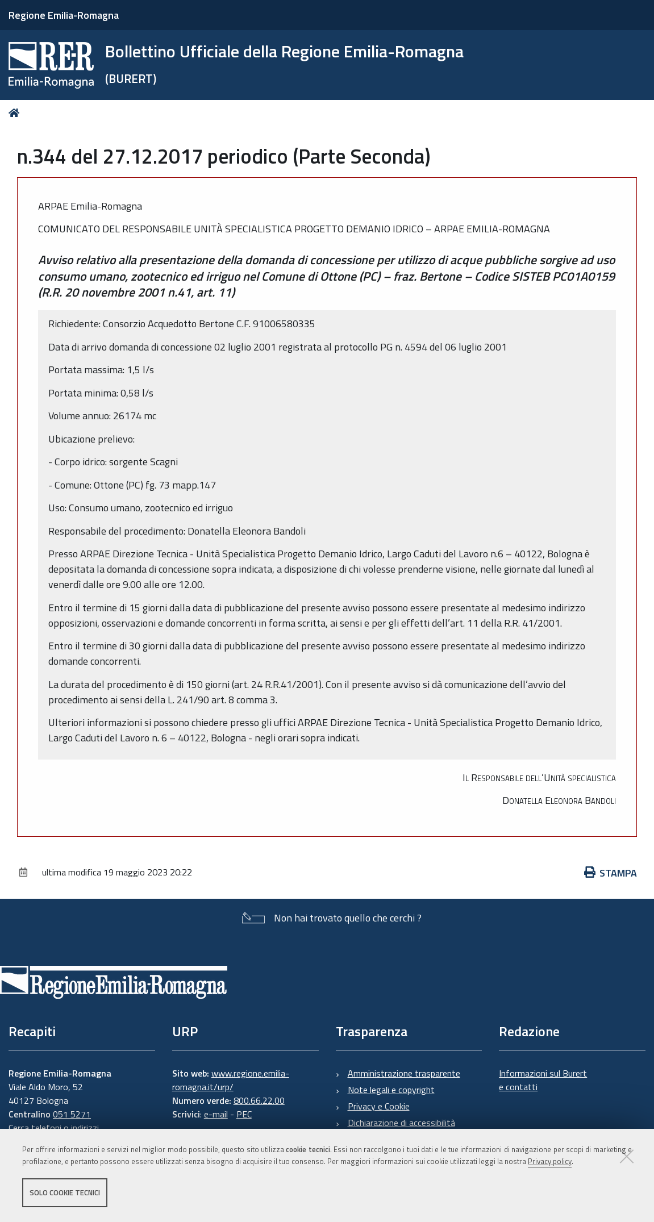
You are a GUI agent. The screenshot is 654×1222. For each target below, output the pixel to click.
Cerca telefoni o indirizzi (54, 1128)
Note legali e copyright (391, 1089)
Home (16, 113)
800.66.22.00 (259, 1100)
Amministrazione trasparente (404, 1073)
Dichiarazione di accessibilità (401, 1122)
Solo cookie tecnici (65, 1192)
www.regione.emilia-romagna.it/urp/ (230, 1080)
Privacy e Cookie (379, 1106)
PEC (244, 1114)
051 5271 (72, 1114)
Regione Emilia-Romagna (64, 15)
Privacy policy (550, 1161)
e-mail (216, 1114)
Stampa (611, 873)
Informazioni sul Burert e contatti (543, 1080)
